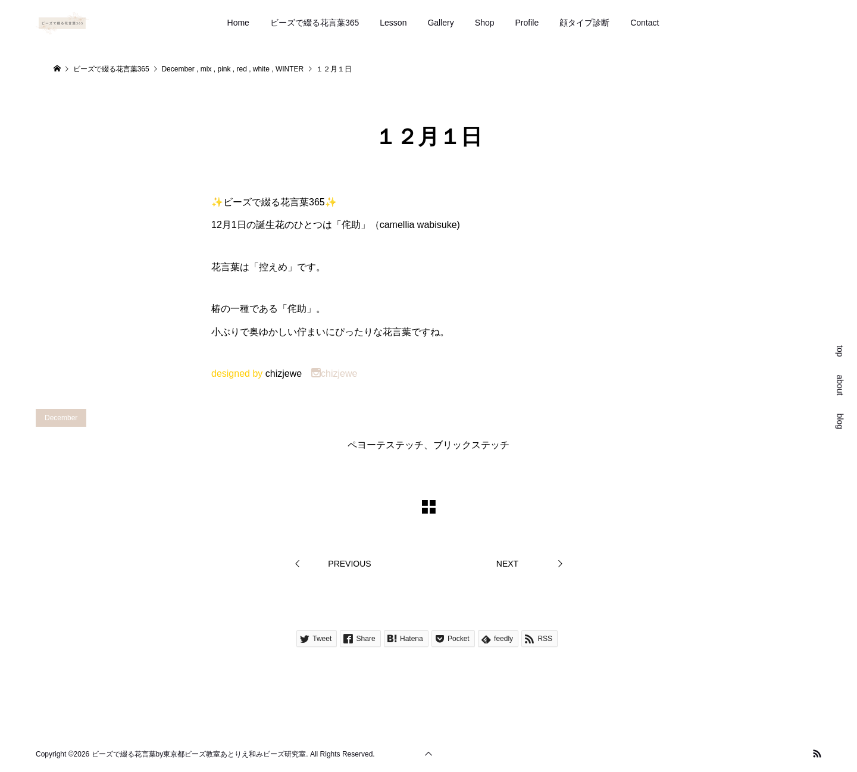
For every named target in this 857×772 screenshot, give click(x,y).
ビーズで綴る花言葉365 (314, 22)
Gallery (440, 22)
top (840, 351)
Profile (527, 22)
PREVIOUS (349, 563)
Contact (644, 22)
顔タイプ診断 (584, 22)
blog (840, 421)
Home (238, 22)
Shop (485, 22)
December (61, 418)
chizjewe (334, 373)
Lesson (393, 22)
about (840, 384)
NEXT (507, 563)
